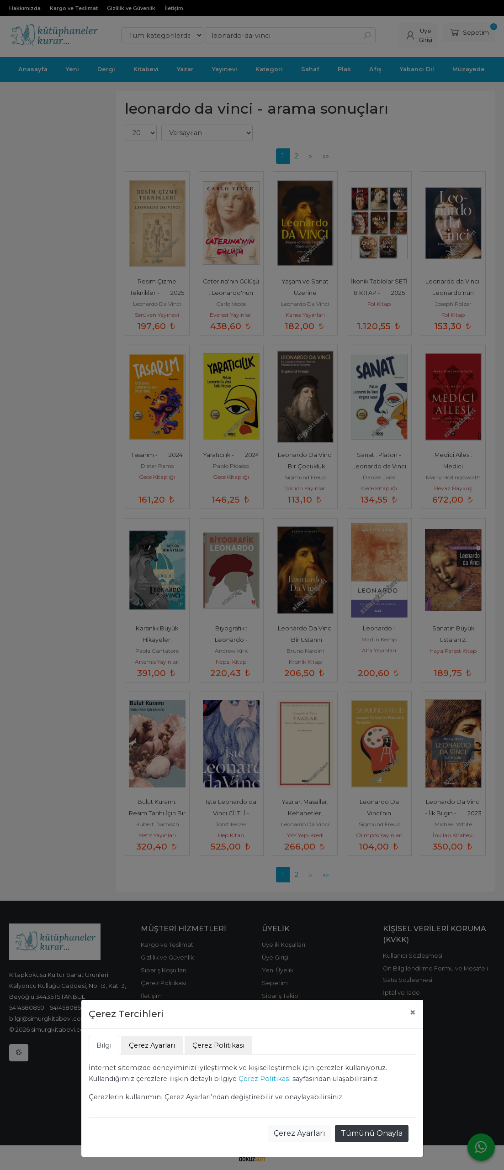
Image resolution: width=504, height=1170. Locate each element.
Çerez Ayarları (299, 1133)
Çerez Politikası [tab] (218, 1045)
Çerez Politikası (265, 1079)
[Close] (412, 1012)
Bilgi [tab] (103, 1045)
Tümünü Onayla (372, 1133)
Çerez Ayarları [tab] (152, 1045)
